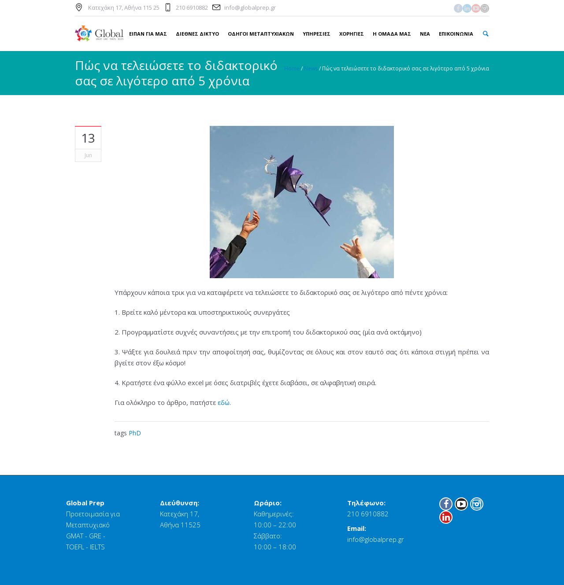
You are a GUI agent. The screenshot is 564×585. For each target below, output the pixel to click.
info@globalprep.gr (250, 7)
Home (292, 68)
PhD (135, 433)
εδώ (224, 402)
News (311, 68)
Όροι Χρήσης (367, 553)
